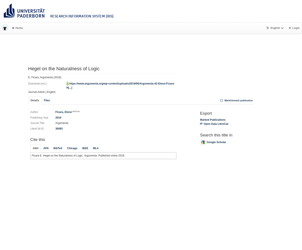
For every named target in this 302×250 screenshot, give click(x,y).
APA (46, 148)
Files (47, 100)
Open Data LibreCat (214, 123)
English (275, 28)
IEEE (85, 148)
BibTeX (57, 148)
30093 (59, 128)
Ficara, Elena (67, 112)
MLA (96, 148)
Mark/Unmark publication (236, 100)
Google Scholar (213, 142)
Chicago (72, 148)
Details (35, 100)
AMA (36, 148)
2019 (58, 117)
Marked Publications (213, 119)
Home (17, 28)
